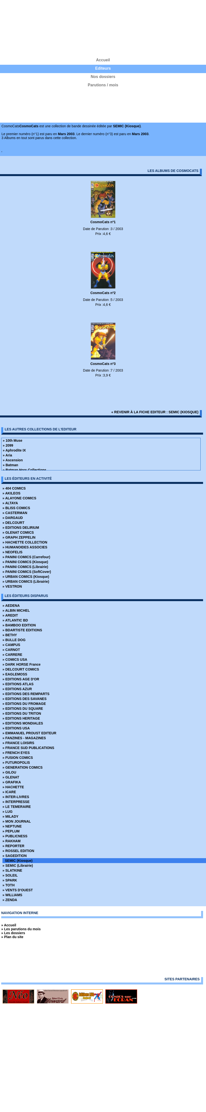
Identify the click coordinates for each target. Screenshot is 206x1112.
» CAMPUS (11, 645)
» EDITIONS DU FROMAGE (24, 704)
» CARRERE (12, 655)
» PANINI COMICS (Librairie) (25, 567)
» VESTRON (12, 586)
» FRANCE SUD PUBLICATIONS (28, 748)
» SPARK (9, 880)
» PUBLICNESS (14, 836)
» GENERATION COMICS (22, 767)
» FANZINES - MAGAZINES (24, 738)
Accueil (103, 60)
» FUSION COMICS (17, 758)
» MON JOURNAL (16, 821)
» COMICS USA (14, 659)
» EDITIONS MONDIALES (22, 723)
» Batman (10, 465)
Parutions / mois (103, 85)
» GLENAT (10, 777)
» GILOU (9, 772)
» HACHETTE (13, 787)
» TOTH (8, 885)
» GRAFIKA (11, 782)
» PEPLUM (11, 831)
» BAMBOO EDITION (19, 625)
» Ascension (13, 460)
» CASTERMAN (14, 513)
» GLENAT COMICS (18, 532)
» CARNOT (11, 650)
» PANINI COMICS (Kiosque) (25, 562)
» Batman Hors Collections (24, 470)
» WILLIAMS (12, 895)
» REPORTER (13, 846)
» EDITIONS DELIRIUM (20, 528)
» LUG (7, 812)
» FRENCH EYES (16, 753)
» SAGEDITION (14, 856)
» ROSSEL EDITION (18, 851)
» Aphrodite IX (14, 450)
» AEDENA (11, 606)
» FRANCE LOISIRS (18, 743)
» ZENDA (9, 900)
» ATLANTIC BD (15, 620)
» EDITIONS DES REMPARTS (25, 694)
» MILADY (10, 816)
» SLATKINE (12, 870)
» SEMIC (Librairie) (17, 865)
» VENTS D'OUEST (17, 890)
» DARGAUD (12, 518)
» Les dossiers (13, 933)
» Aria (7, 455)
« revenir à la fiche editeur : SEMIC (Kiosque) (154, 412)
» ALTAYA (10, 503)
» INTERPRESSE (15, 802)
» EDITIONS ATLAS (18, 684)
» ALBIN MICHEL (16, 610)
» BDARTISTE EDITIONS (22, 630)
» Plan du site (12, 937)
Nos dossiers (103, 77)
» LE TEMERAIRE (16, 807)
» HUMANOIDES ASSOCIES (24, 547)
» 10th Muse (12, 440)
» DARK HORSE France (21, 664)
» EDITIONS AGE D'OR (20, 679)
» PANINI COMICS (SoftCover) (26, 572)
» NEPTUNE (12, 826)
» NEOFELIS (12, 552)
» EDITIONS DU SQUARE (22, 709)
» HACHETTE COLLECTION (24, 542)
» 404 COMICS (14, 488)
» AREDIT (10, 615)
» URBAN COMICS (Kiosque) (25, 577)
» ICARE (9, 792)
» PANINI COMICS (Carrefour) (26, 557)
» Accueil (8, 925)
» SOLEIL (10, 875)
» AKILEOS (11, 493)
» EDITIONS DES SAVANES (24, 699)
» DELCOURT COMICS (20, 669)
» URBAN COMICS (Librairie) (25, 581)
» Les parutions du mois (21, 929)
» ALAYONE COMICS (19, 498)
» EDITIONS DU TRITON (21, 713)
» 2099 (8, 445)
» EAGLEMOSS (14, 674)
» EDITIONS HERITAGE (21, 718)
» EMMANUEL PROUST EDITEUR (29, 733)
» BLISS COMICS (16, 508)
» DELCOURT (13, 523)
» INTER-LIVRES (15, 797)
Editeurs (103, 68)
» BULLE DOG (13, 640)
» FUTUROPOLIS (16, 762)
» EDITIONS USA (16, 728)
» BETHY (9, 635)
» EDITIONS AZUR (17, 689)
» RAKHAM (11, 841)
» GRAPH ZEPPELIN (19, 537)
